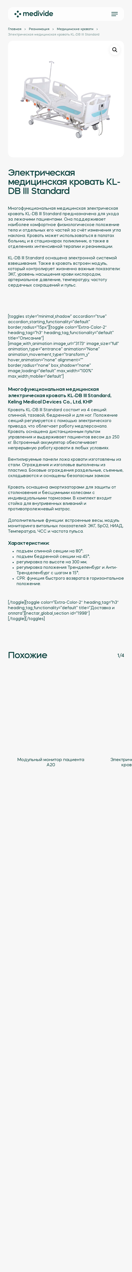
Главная (14, 29)
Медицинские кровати (75, 29)
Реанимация (39, 29)
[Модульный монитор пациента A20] (51, 709)
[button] (114, 14)
